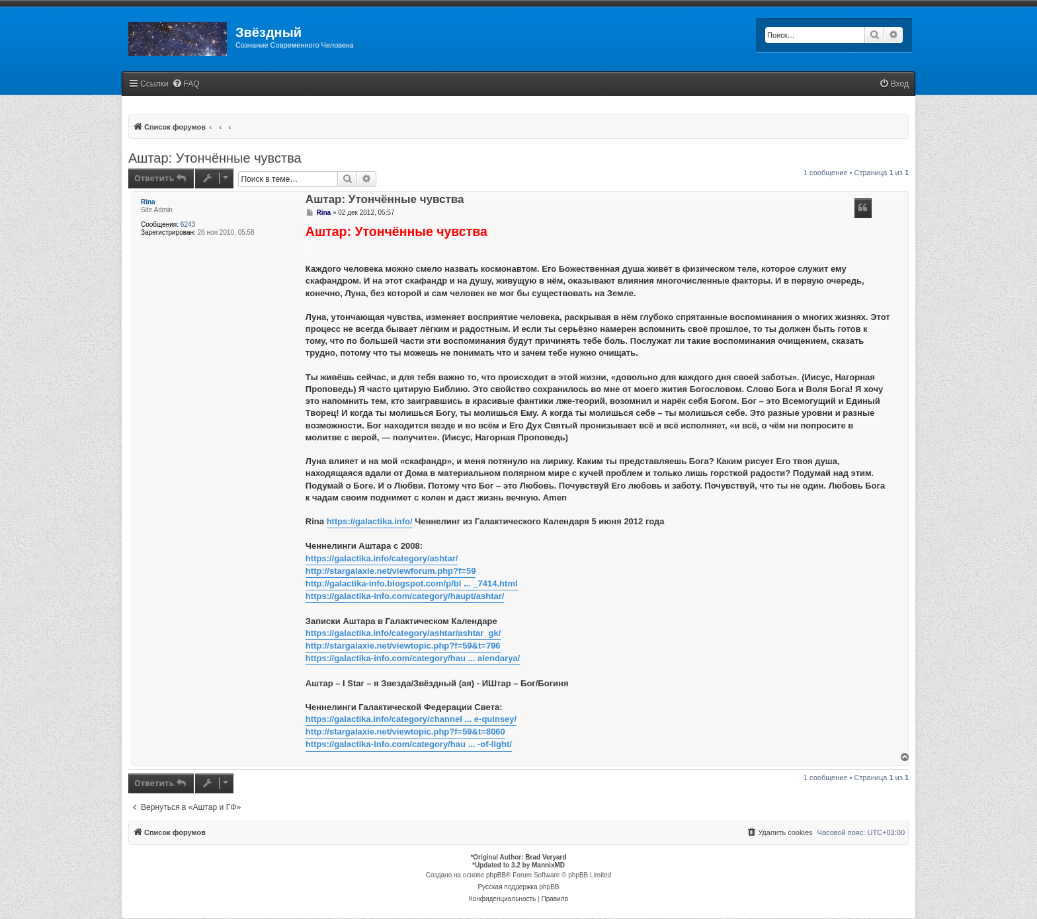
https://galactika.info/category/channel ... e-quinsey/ (411, 719)
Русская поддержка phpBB (518, 887)
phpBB (496, 875)
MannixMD (548, 865)
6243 (188, 224)
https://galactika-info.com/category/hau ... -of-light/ (409, 744)
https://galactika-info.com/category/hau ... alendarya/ (413, 658)
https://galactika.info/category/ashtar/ (382, 558)
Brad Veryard (545, 857)
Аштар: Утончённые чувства (215, 158)
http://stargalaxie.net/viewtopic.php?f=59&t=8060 (405, 732)
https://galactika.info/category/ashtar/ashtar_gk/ (403, 633)
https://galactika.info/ (370, 521)
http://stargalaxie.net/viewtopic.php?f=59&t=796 (403, 646)
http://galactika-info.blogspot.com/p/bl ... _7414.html (412, 583)
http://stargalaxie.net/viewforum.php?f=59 (391, 571)
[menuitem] (186, 84)
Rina (148, 202)
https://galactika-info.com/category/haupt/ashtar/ (405, 596)
